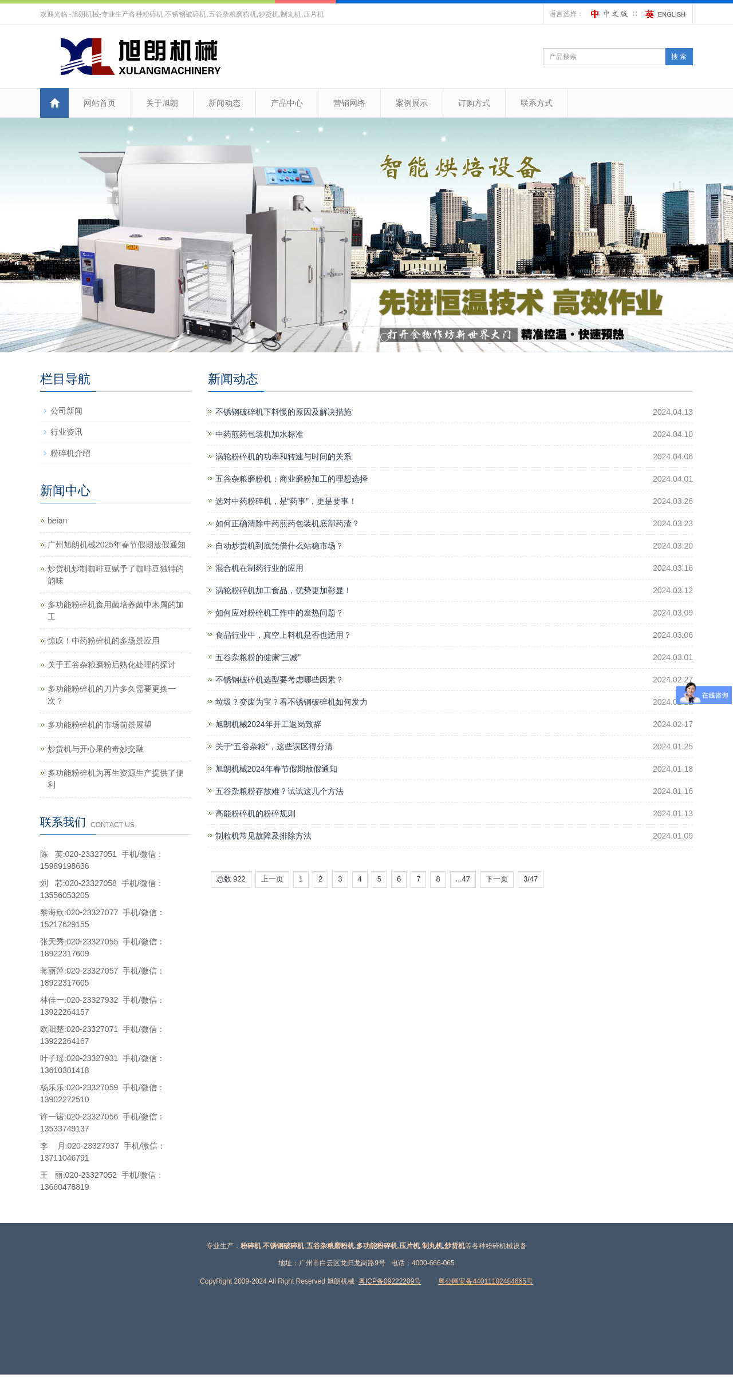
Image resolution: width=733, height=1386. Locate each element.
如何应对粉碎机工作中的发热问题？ (279, 612)
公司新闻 (66, 410)
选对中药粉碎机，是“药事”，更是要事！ (286, 501)
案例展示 (412, 103)
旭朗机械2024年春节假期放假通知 (276, 768)
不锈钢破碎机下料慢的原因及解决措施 (283, 411)
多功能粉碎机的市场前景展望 (100, 724)
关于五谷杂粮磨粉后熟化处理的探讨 (112, 664)
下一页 (497, 879)
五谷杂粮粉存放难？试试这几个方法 (279, 791)
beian (57, 520)
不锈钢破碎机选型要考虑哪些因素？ (279, 679)
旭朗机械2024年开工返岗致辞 (268, 724)
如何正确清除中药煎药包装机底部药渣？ (287, 523)
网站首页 (100, 103)
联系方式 (537, 103)
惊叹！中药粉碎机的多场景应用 (104, 640)
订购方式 (474, 103)
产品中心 (287, 103)
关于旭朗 (162, 103)
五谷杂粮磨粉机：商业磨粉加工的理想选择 (291, 478)
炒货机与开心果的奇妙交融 (96, 748)
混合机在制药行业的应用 (259, 568)
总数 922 (231, 879)
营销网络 (349, 103)
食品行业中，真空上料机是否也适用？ (283, 635)
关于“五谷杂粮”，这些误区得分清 (274, 746)
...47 (463, 879)
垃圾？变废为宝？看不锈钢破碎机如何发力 (291, 701)
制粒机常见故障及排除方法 (263, 835)
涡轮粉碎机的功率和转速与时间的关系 (283, 456)
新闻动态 (224, 103)
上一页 (272, 879)
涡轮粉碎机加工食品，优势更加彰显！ (283, 590)
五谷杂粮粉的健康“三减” (258, 657)
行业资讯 (66, 431)
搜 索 (679, 57)
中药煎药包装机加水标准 (259, 434)
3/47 (530, 879)
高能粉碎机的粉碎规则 (255, 813)
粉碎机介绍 (70, 453)
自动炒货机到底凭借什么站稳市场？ (279, 545)
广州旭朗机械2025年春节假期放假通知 (117, 544)
